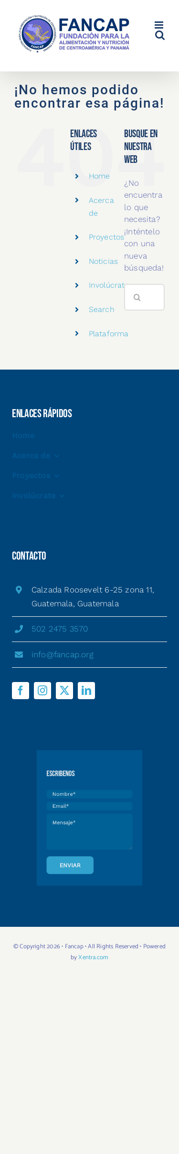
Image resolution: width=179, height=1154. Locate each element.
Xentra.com (93, 958)
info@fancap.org (63, 654)
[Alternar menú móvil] (160, 25)
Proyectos (107, 236)
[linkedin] (86, 690)
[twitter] (64, 690)
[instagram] (42, 690)
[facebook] (20, 690)
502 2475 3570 (60, 628)
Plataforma (109, 333)
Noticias (103, 261)
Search (102, 309)
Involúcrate (109, 285)
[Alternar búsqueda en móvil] (160, 35)
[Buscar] (137, 297)
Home (99, 176)
